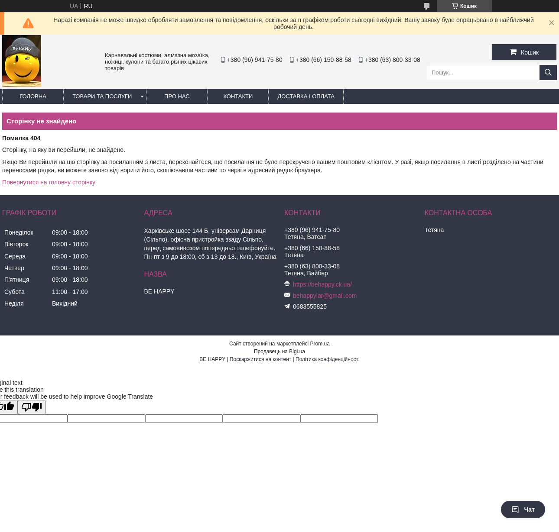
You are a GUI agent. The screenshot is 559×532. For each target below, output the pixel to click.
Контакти (238, 96)
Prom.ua (320, 344)
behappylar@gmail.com (325, 295)
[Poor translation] (32, 407)
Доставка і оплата (306, 96)
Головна (33, 96)
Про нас (177, 96)
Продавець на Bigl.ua (279, 351)
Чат (523, 509)
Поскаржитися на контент (260, 359)
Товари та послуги (102, 96)
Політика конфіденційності (328, 359)
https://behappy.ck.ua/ (322, 284)
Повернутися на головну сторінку (48, 182)
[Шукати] (548, 72)
